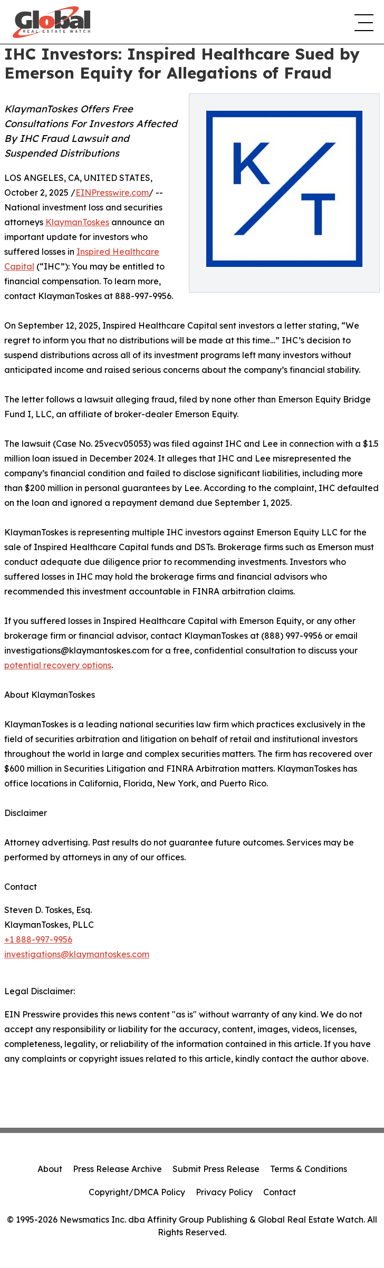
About (49, 1169)
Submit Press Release (216, 1169)
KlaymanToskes (77, 222)
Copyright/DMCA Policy (137, 1192)
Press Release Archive (117, 1169)
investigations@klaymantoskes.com (76, 954)
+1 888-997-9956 (38, 939)
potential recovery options (57, 665)
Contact (279, 1192)
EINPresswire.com (112, 192)
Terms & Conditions (308, 1169)
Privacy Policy (224, 1192)
